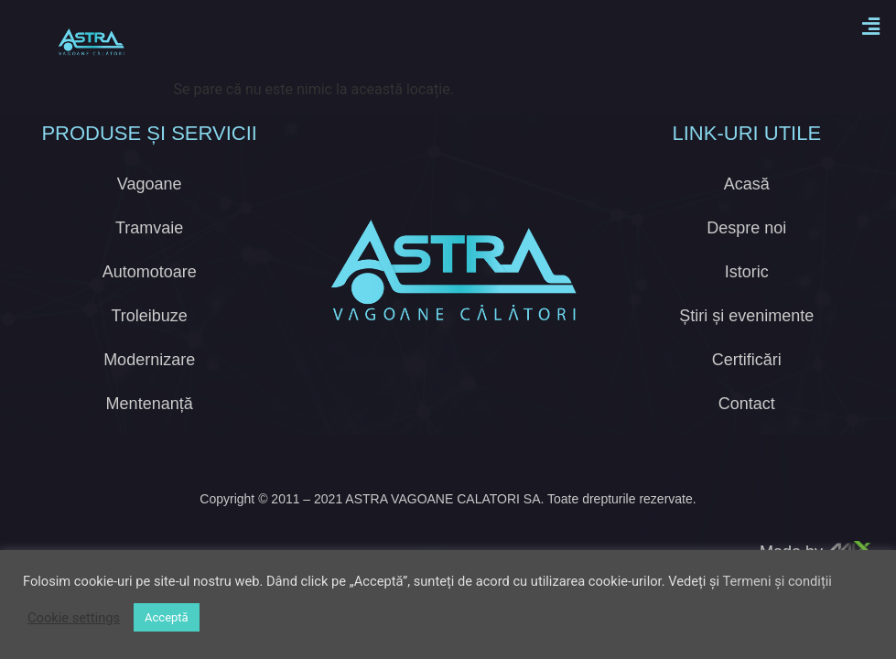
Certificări (747, 334)
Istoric (747, 246)
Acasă (747, 158)
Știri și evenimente (746, 290)
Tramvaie (149, 202)
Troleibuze (149, 290)
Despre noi (746, 202)
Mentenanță (149, 378)
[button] (871, 26)
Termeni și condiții (776, 581)
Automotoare (150, 246)
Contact (746, 378)
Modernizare (149, 334)
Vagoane (149, 158)
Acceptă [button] (167, 617)
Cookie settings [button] (73, 618)
